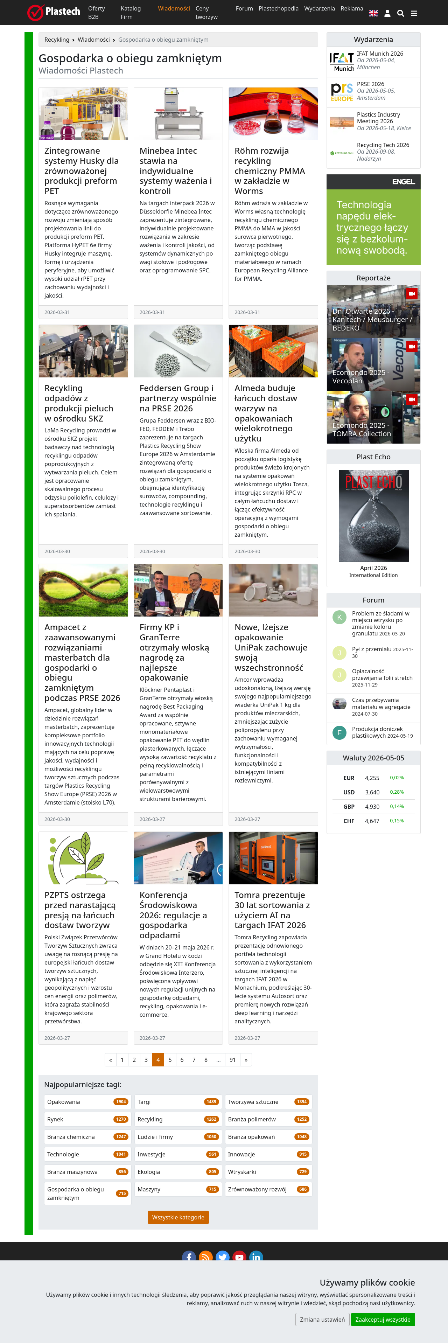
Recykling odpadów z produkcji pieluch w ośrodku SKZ (78, 403)
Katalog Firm (131, 13)
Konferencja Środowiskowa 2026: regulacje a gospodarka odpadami (173, 915)
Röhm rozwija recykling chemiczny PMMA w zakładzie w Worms (269, 170)
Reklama (352, 8)
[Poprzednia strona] (111, 1059)
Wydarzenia (319, 8)
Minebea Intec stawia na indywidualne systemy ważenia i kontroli (176, 170)
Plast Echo (374, 456)
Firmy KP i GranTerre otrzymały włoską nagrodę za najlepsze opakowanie (174, 652)
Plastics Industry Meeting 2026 (378, 118)
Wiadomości (174, 8)
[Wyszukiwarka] (400, 12)
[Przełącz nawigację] (414, 12)
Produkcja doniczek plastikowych (382, 732)
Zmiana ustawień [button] (322, 1319)
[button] (387, 12)
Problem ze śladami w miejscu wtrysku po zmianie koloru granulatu (381, 624)
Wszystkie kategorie (178, 1217)
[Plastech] (53, 12)
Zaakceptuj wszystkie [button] (383, 1319)
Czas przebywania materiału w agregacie (381, 706)
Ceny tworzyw (207, 13)
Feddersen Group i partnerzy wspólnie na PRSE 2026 (178, 398)
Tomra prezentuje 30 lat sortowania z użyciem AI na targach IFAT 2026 (272, 910)
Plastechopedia (279, 8)
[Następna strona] (246, 1059)
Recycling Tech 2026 (383, 145)
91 (233, 1060)
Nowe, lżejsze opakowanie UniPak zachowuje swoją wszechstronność (270, 647)
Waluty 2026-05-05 (374, 758)
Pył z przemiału (382, 652)
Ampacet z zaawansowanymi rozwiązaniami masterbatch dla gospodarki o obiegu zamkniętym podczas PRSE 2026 (82, 662)
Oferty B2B (96, 13)
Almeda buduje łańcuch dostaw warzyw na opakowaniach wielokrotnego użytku (265, 413)
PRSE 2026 (370, 84)
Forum (244, 8)
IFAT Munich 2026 (380, 53)
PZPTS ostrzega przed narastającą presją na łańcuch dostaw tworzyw (80, 910)
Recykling (56, 39)
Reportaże (374, 278)
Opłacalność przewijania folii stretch (382, 677)
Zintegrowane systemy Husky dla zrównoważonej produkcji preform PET (81, 170)
